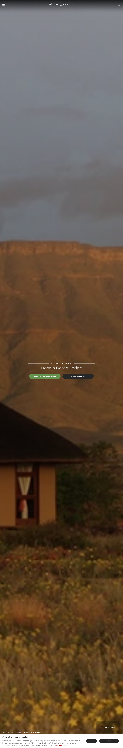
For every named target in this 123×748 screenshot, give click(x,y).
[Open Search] (119, 4)
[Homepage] (4, 732)
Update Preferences (109, 741)
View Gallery (78, 376)
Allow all (91, 741)
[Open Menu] (3, 5)
